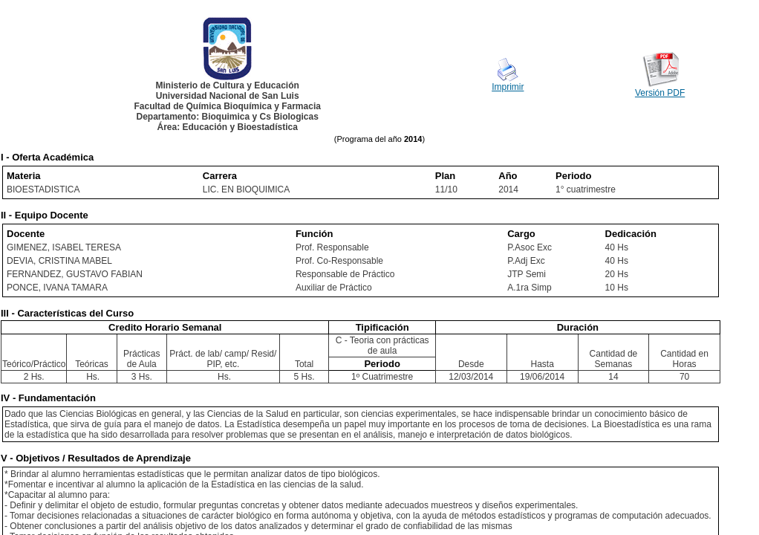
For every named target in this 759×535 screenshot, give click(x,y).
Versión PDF (660, 93)
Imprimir (508, 87)
